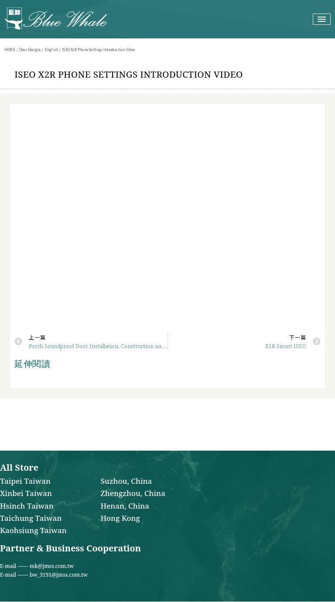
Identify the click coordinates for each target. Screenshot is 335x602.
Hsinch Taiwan (27, 506)
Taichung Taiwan (31, 518)
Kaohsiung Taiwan (33, 531)
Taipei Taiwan (25, 481)
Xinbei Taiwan (26, 493)
